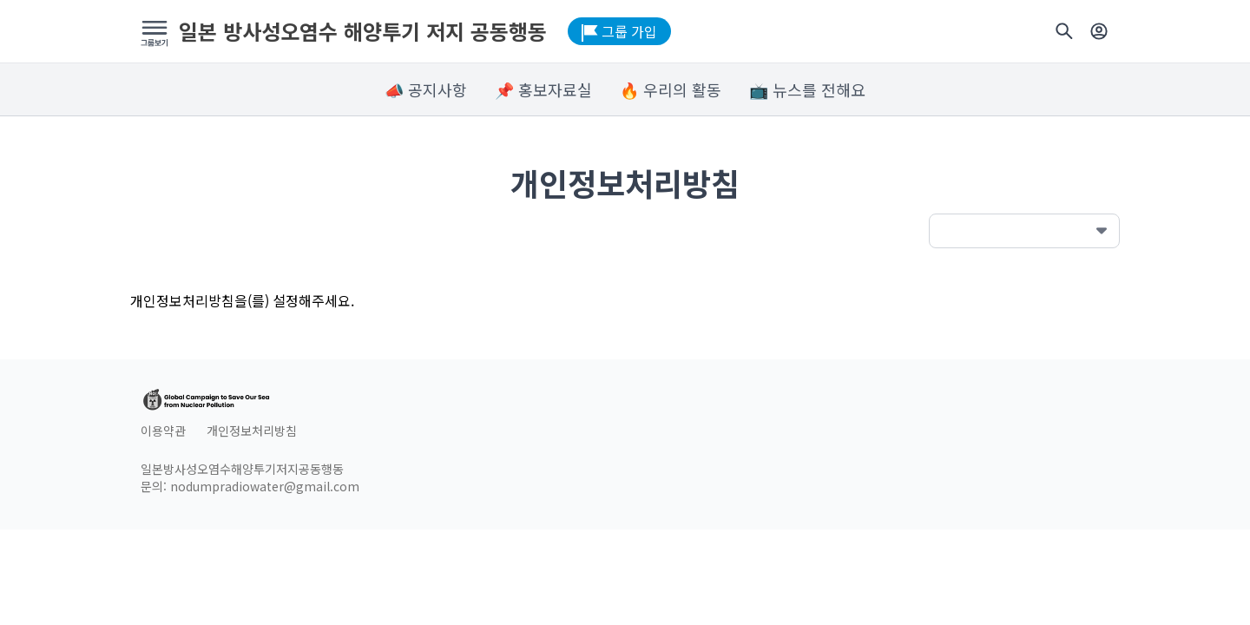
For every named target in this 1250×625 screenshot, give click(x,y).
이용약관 (163, 430)
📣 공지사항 (426, 89)
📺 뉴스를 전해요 (807, 89)
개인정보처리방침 (252, 430)
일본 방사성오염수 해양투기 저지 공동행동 (363, 31)
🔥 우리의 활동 (670, 89)
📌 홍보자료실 (543, 89)
